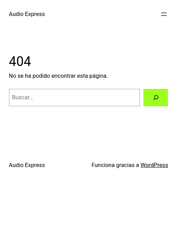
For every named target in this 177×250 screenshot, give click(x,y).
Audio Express (27, 14)
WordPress (154, 165)
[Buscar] (155, 97)
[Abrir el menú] (164, 14)
